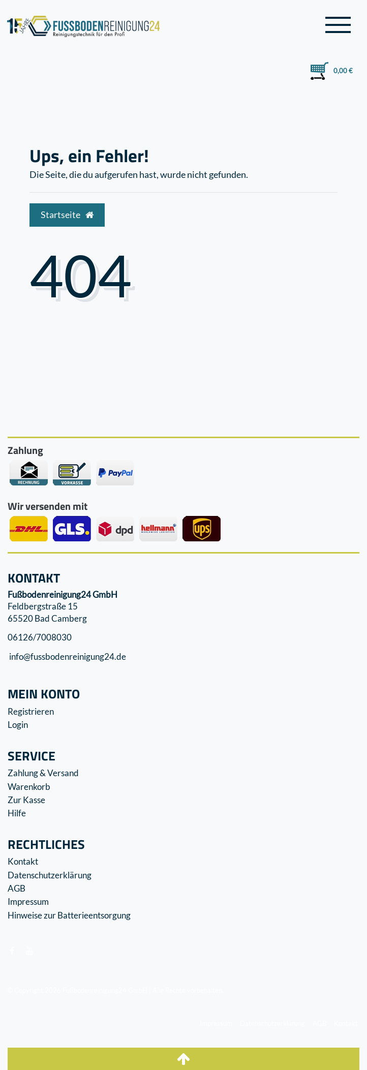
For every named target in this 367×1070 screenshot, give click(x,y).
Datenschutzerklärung (49, 875)
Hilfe (17, 813)
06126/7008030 (40, 637)
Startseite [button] (67, 214)
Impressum (28, 901)
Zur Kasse (26, 799)
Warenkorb (29, 786)
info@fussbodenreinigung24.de (67, 656)
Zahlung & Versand (43, 773)
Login (18, 724)
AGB (16, 888)
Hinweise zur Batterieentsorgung (69, 915)
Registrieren (31, 711)
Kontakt (23, 861)
